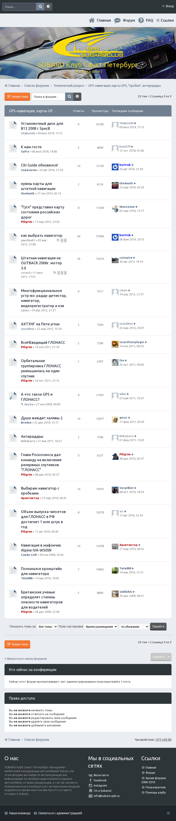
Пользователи (156, 787)
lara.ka (29, 404)
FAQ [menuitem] (149, 20)
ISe (121, 360)
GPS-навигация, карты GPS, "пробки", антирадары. (52, 111)
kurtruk (125, 164)
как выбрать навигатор (41, 235)
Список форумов (36, 739)
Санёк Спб (29, 554)
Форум (150, 772)
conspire (125, 257)
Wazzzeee (127, 206)
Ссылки (167, 20)
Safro (25, 151)
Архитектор (30, 497)
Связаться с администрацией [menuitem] (60, 813)
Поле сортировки (88, 626)
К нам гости (31, 147)
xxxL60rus (27, 328)
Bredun (26, 422)
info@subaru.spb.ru (107, 795)
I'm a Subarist (103, 790)
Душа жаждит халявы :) (41, 418)
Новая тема (19, 96)
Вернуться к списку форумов (27, 658)
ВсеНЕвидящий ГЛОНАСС (43, 342)
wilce (122, 393)
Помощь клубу (156, 792)
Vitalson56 (28, 133)
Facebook (100, 780)
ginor (123, 417)
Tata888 (26, 578)
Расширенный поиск (48, 7)
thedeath (27, 193)
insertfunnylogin (131, 342)
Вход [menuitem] (170, 6)
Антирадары (32, 436)
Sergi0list (126, 487)
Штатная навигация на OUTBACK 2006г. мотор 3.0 (41, 263)
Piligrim (26, 221)
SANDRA (125, 591)
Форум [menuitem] (129, 20)
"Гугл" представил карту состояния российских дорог (42, 212)
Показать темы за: (34, 626)
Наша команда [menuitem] (19, 813)
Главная (104, 20)
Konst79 (124, 146)
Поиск (40, 7)
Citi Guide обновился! (39, 165)
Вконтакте (101, 775)
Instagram (100, 785)
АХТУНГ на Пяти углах (40, 324)
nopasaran (29, 169)
